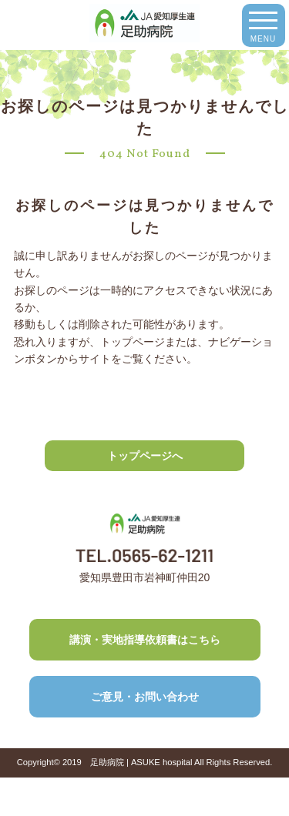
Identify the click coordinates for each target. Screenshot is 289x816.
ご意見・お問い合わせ (145, 697)
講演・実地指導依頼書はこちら (144, 640)
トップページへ (145, 456)
